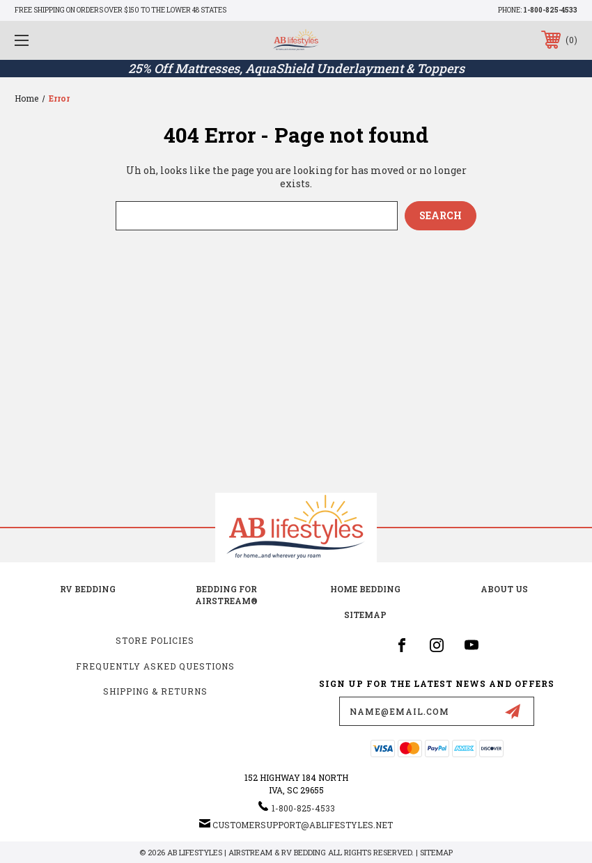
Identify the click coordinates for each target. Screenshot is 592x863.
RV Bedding (88, 588)
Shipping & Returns (155, 691)
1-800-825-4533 (550, 10)
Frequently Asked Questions (155, 666)
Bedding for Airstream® (226, 594)
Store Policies (155, 640)
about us (504, 588)
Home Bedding (365, 588)
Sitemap (365, 614)
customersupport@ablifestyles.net (302, 824)
